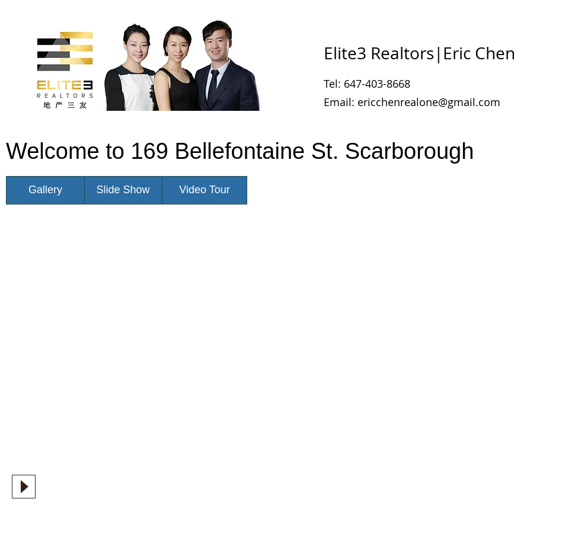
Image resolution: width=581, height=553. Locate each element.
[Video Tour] (204, 190)
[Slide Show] (123, 190)
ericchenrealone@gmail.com (428, 102)
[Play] (23, 486)
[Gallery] (45, 190)
